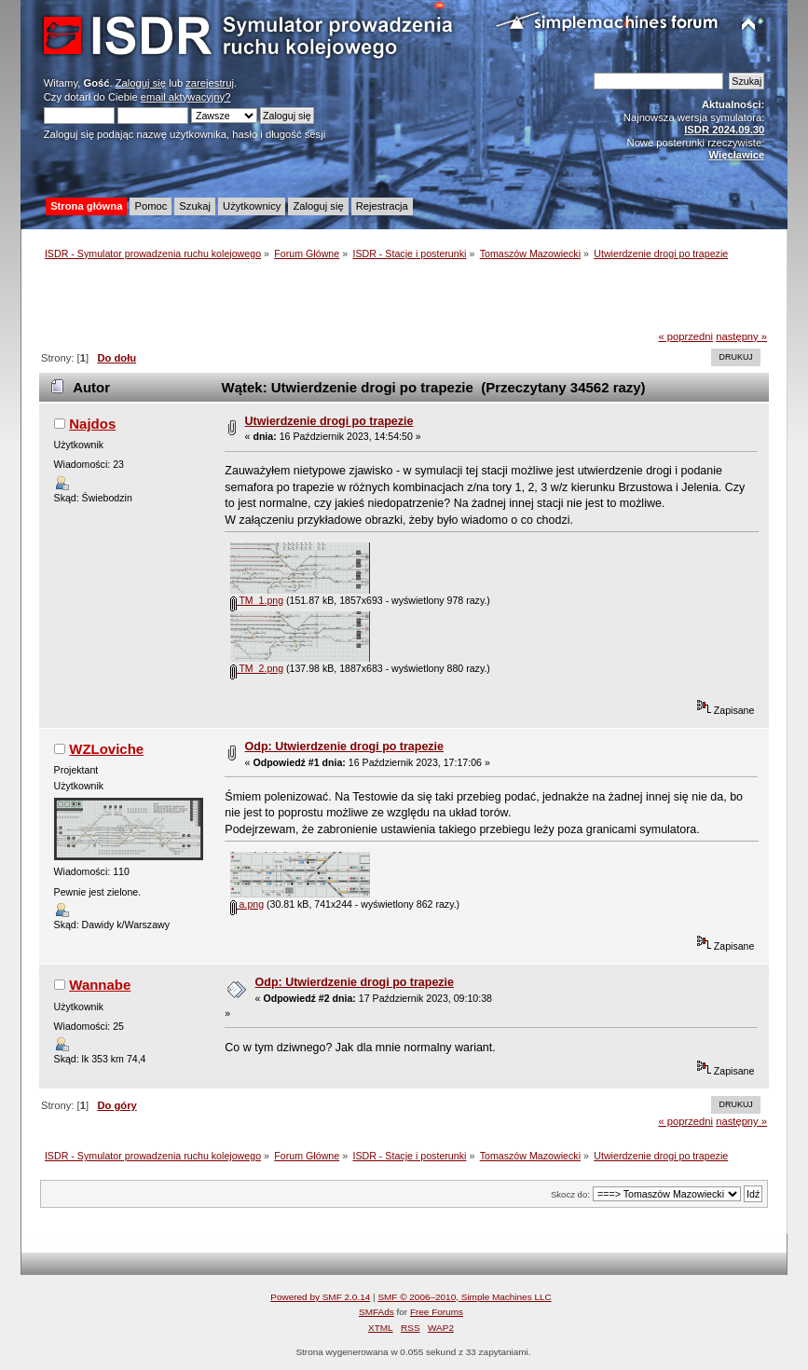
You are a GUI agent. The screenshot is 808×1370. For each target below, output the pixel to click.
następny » (741, 336)
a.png (247, 904)
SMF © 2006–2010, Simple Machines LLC (464, 1297)
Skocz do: (570, 1194)
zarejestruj (209, 83)
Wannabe (99, 985)
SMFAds (376, 1312)
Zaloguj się (141, 83)
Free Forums (436, 1312)
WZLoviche (106, 749)
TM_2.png (256, 668)
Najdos (92, 424)
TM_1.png (256, 600)
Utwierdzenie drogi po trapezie (329, 421)
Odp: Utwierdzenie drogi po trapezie (344, 746)
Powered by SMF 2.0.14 (320, 1297)
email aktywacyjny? (186, 97)
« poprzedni (685, 336)
